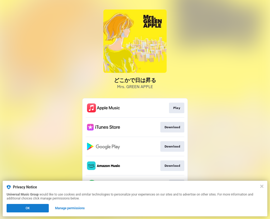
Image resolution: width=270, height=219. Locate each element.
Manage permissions (70, 208)
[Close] (262, 186)
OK (28, 208)
